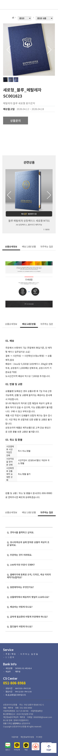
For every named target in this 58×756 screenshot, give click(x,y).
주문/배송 (11, 654)
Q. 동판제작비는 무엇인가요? (20, 587)
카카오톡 (17, 749)
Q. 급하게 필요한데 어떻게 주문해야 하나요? (27, 616)
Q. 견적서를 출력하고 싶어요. (20, 532)
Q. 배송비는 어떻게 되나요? (19, 606)
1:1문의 (10, 657)
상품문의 (15, 120)
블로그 (7, 749)
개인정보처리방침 (27, 737)
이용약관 (14, 737)
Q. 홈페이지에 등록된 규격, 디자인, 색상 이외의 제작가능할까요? (29, 576)
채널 (26, 749)
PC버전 (39, 737)
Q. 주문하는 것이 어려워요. (19, 554)
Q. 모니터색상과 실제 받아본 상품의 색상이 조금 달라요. (28, 544)
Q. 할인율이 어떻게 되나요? (19, 626)
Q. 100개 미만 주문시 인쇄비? (21, 564)
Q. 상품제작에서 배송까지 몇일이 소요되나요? (28, 596)
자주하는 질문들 (29, 654)
